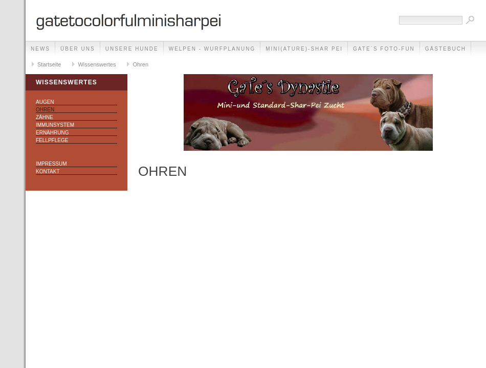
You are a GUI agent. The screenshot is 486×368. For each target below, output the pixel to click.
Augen (45, 102)
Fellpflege (52, 140)
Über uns (77, 49)
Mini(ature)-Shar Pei (304, 49)
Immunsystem (55, 125)
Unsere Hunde (132, 49)
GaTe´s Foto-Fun (384, 49)
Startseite (49, 64)
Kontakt (47, 171)
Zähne (44, 117)
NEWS (40, 49)
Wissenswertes (97, 64)
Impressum (51, 164)
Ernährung (52, 132)
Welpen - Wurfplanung (212, 49)
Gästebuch (445, 49)
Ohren (140, 64)
